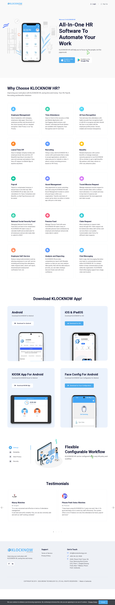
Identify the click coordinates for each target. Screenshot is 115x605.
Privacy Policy (46, 571)
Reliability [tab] (14, 466)
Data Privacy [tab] (15, 471)
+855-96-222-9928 (74, 572)
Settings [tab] (13, 462)
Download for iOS (74, 338)
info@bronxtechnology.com (77, 569)
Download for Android (23, 338)
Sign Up (104, 4)
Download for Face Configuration (79, 400)
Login (93, 4)
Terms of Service (47, 569)
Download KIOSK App (22, 400)
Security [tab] (13, 475)
